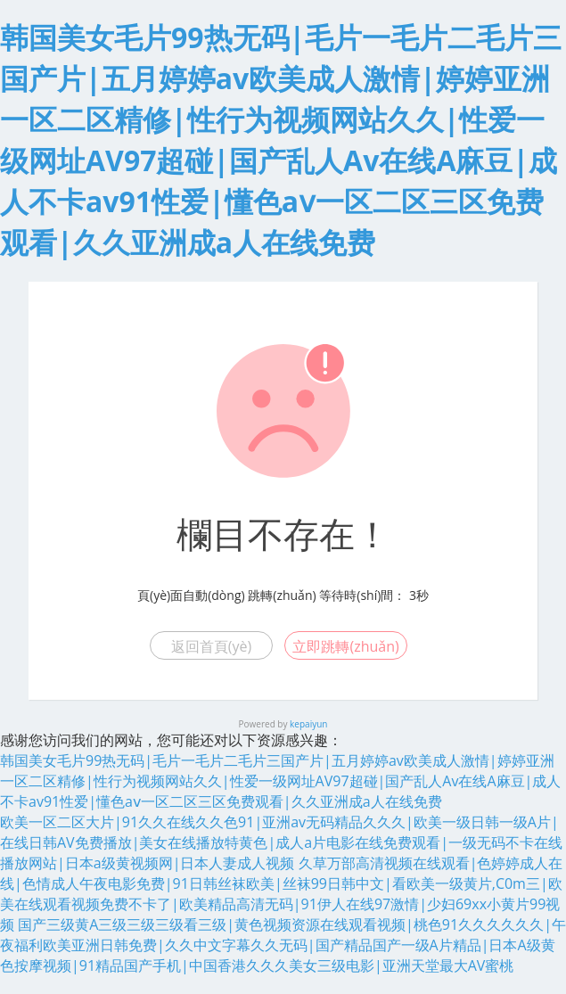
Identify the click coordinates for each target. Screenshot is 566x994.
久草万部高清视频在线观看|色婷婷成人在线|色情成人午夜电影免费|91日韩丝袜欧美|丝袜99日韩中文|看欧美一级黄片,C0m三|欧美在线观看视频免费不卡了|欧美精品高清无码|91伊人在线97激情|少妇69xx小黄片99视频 (281, 893)
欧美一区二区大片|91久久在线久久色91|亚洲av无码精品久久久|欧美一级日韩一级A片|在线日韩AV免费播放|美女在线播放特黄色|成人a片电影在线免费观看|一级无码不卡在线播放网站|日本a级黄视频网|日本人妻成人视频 (281, 842)
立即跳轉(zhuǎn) (345, 646)
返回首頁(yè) (211, 646)
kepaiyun (308, 724)
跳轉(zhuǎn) (282, 595)
